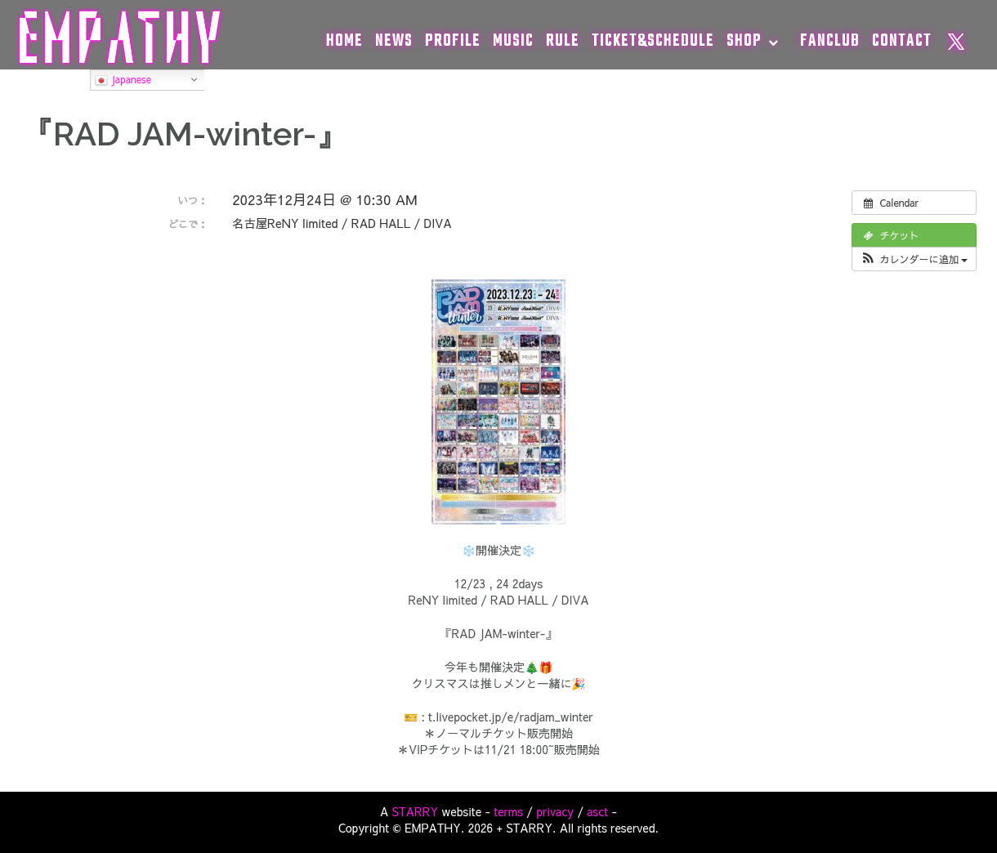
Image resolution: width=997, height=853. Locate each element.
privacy (555, 811)
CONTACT (902, 41)
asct (597, 811)
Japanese (123, 80)
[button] (914, 259)
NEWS (394, 41)
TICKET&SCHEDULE (653, 41)
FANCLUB (830, 41)
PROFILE (453, 41)
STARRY (415, 811)
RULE (562, 41)
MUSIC (513, 41)
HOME (344, 41)
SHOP (744, 41)
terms (508, 811)
